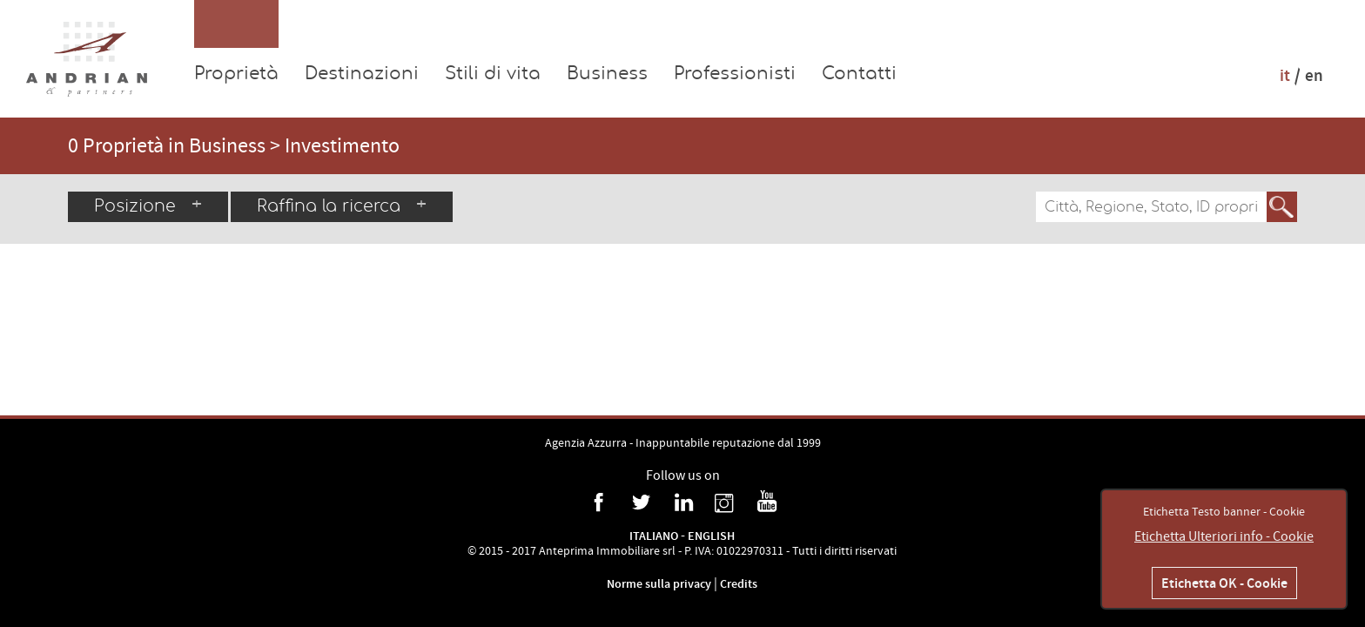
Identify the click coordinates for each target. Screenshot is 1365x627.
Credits (738, 584)
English (711, 536)
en (1314, 75)
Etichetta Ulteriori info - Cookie (1224, 536)
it (1285, 75)
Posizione (148, 205)
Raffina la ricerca (342, 205)
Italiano (653, 536)
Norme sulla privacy (660, 584)
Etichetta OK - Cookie (1224, 583)
